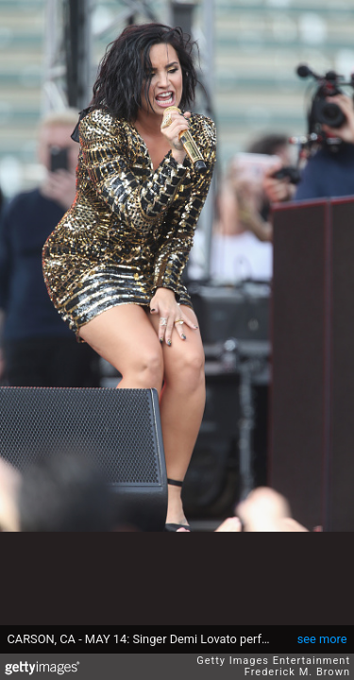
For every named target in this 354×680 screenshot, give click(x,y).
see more (322, 639)
